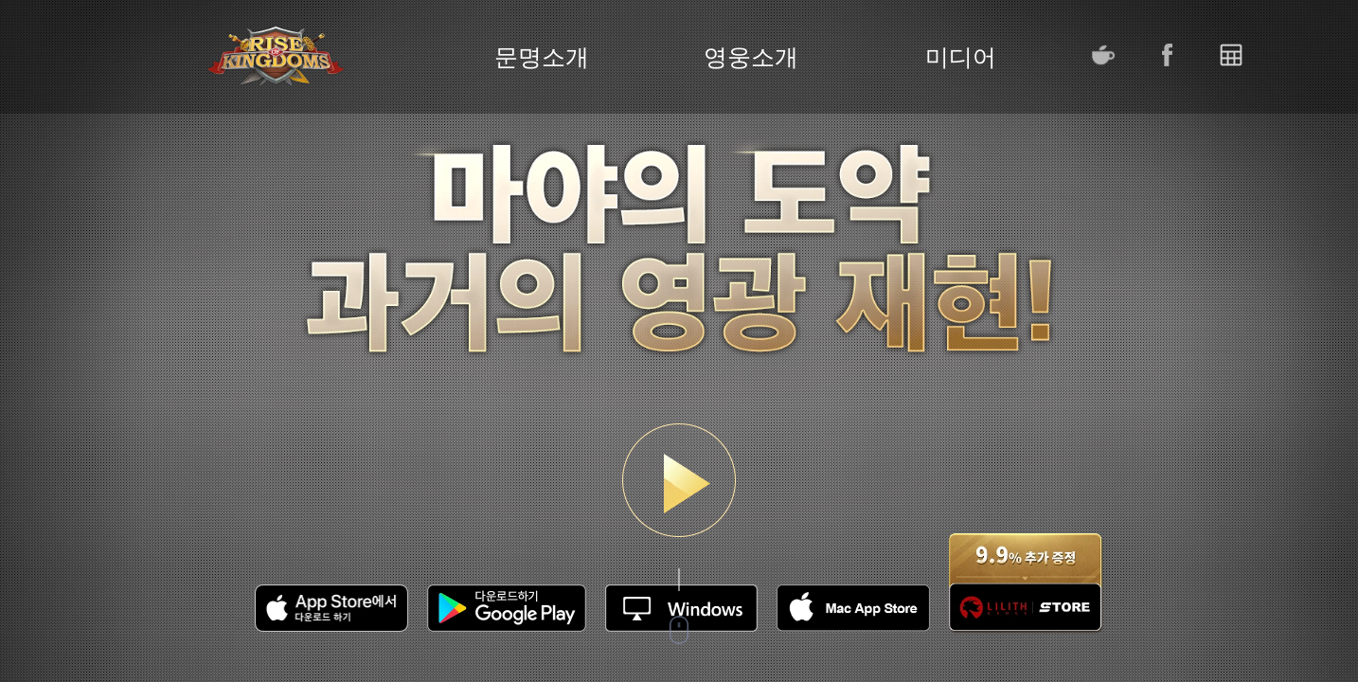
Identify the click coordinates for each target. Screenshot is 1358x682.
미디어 (960, 57)
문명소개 (541, 57)
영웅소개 (751, 57)
